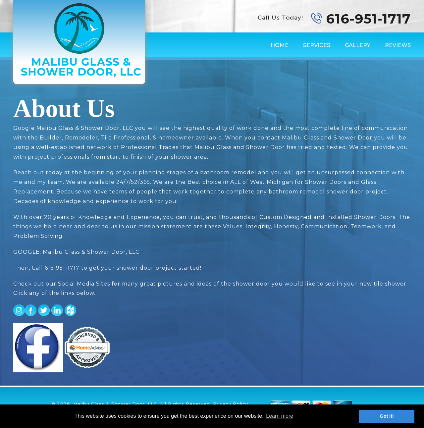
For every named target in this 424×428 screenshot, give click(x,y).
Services (316, 45)
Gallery (357, 45)
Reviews (398, 45)
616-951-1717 (368, 19)
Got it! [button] (387, 416)
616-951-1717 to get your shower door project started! (123, 268)
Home (280, 45)
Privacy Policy (230, 403)
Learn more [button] (279, 416)
